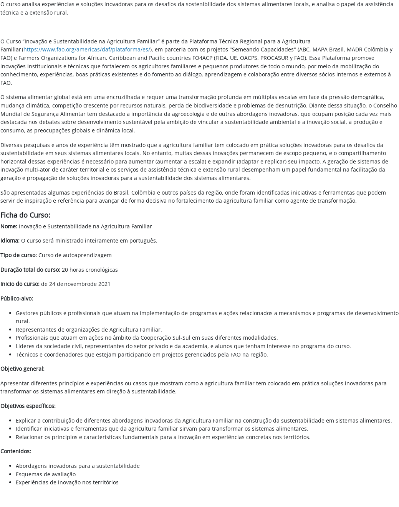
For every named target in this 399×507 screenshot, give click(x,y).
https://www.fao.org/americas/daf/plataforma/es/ (86, 49)
